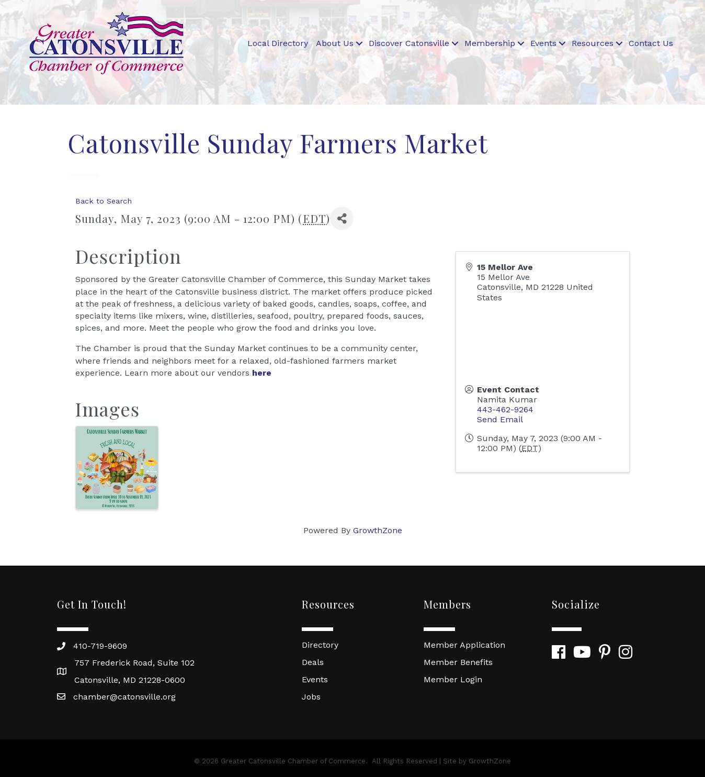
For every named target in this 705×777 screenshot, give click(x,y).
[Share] (342, 218)
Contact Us (651, 43)
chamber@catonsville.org (124, 697)
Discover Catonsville (409, 43)
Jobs (311, 697)
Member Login (453, 679)
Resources (592, 43)
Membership (489, 43)
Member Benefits (458, 662)
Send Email (500, 419)
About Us (335, 43)
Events (543, 43)
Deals (313, 662)
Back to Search (103, 201)
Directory (320, 645)
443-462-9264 (505, 409)
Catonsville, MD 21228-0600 (129, 680)
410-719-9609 (100, 646)
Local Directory (277, 43)
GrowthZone (377, 530)
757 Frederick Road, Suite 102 (134, 663)
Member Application (464, 645)
